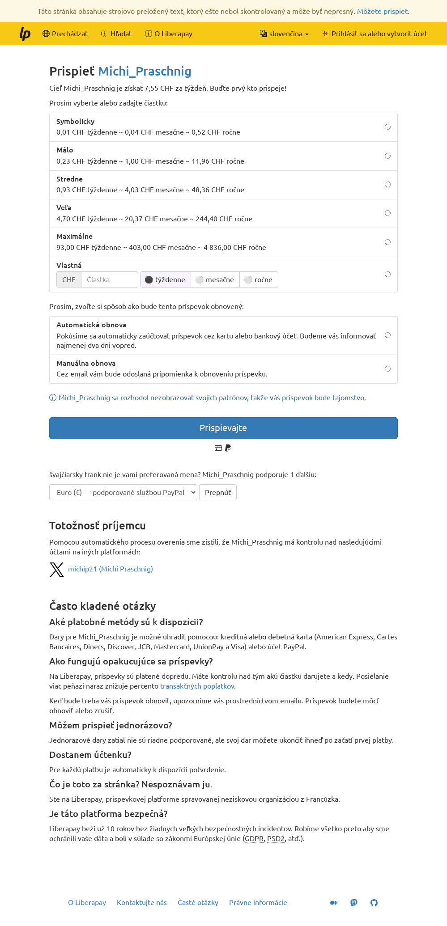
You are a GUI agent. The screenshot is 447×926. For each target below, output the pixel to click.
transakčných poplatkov (197, 686)
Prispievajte (223, 428)
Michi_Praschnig (145, 71)
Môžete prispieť (382, 11)
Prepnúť (218, 492)
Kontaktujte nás (142, 902)
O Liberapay (87, 902)
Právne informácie (258, 902)
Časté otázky (198, 902)
